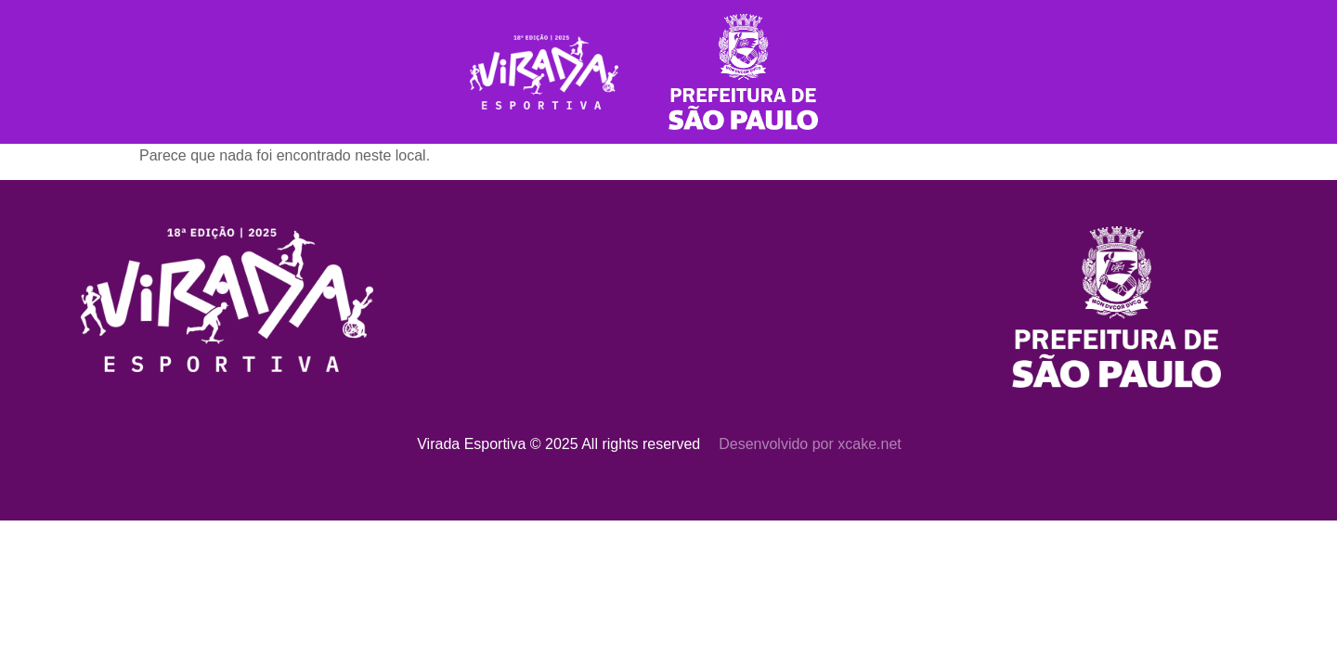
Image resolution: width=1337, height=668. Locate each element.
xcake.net (869, 444)
